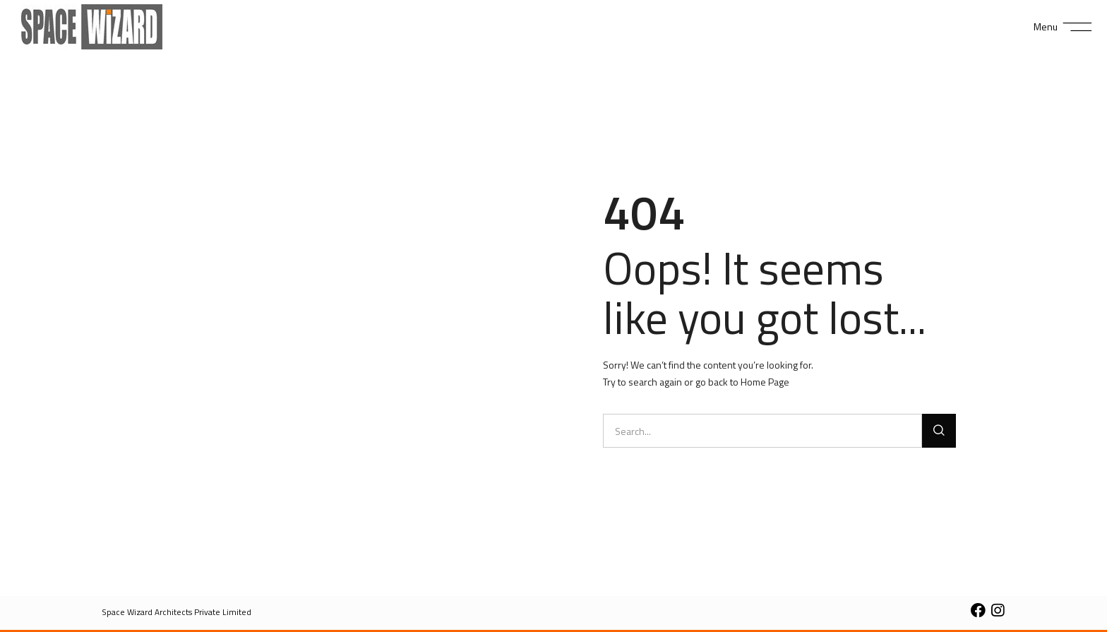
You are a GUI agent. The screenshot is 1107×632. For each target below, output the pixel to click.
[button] (177, 612)
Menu (1046, 26)
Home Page (765, 381)
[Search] (939, 431)
